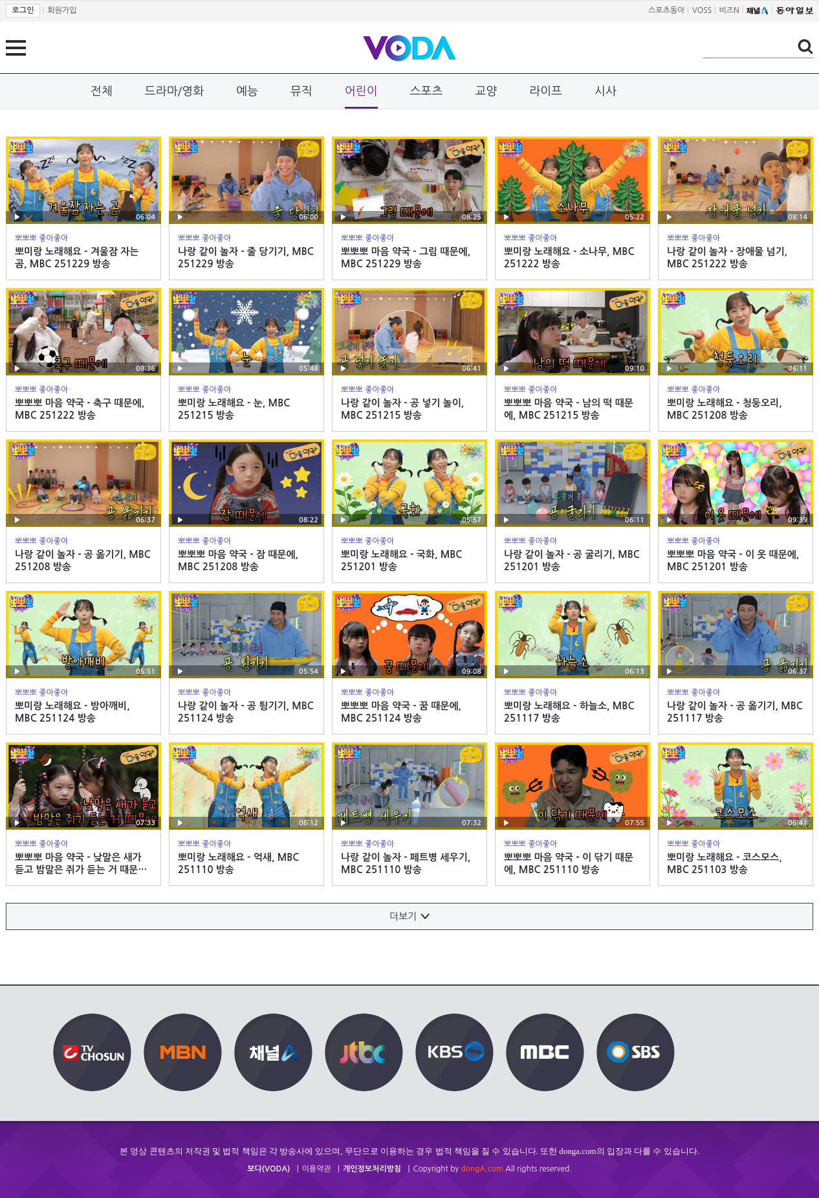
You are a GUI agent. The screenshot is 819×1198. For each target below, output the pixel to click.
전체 (102, 91)
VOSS (702, 10)
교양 (486, 91)
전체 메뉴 (16, 48)
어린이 (361, 91)
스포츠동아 (666, 10)
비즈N (729, 10)
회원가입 (61, 10)
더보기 (409, 916)
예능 (247, 91)
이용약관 (316, 1169)
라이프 (545, 91)
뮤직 (301, 91)
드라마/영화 (174, 91)
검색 (805, 46)
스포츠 (426, 91)
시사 (606, 91)
